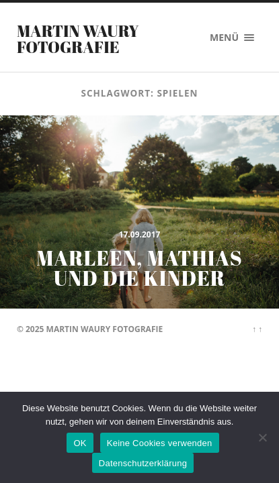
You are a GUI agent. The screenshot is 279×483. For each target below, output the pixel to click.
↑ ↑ (257, 329)
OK (79, 443)
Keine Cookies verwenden (159, 443)
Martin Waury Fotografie (78, 39)
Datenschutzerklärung (143, 463)
